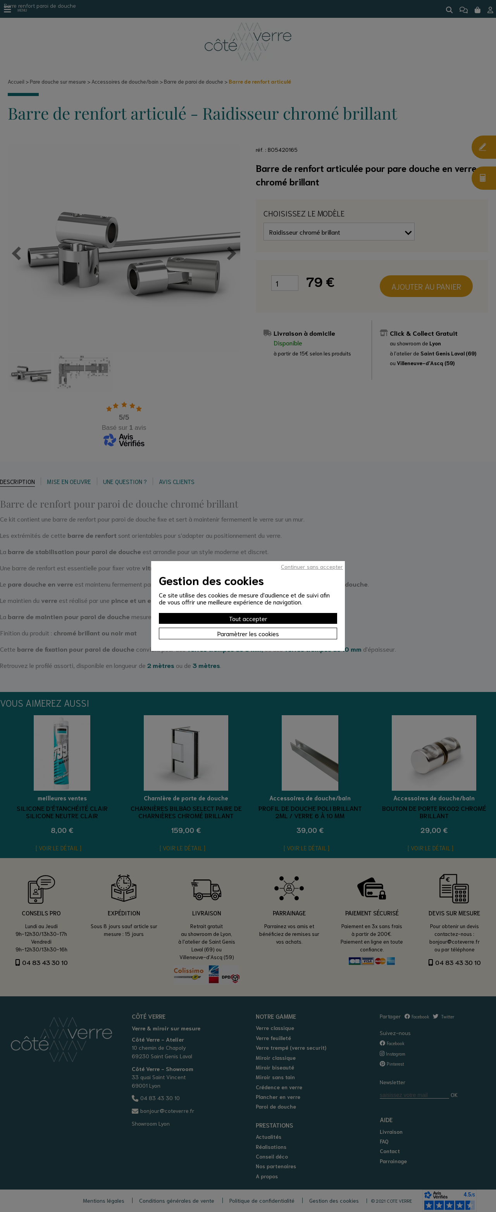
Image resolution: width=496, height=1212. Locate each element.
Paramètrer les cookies (248, 633)
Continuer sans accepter (312, 566)
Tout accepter (248, 618)
